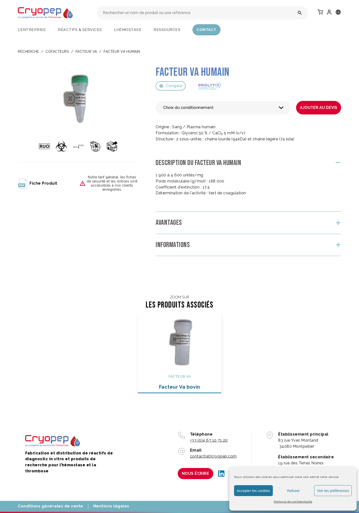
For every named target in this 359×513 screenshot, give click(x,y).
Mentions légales (111, 506)
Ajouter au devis (318, 107)
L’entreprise (32, 29)
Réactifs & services (80, 29)
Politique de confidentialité (293, 501)
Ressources (166, 29)
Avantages (169, 222)
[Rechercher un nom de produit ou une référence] (300, 13)
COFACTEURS (57, 51)
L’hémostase (128, 29)
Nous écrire (195, 473)
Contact (206, 29)
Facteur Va (86, 51)
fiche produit (37, 183)
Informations (173, 245)
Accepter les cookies (253, 491)
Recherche (28, 51)
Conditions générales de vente (50, 506)
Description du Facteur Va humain (198, 162)
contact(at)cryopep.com (213, 456)
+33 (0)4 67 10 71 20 (209, 440)
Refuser (293, 491)
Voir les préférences (333, 491)
